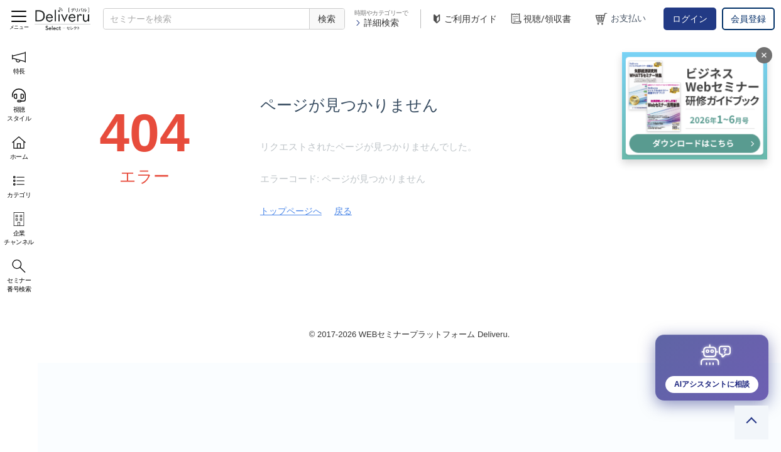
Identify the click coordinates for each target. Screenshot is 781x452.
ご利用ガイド (463, 19)
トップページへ (291, 211)
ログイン (689, 19)
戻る (343, 211)
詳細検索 (376, 23)
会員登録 (748, 19)
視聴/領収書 (540, 19)
